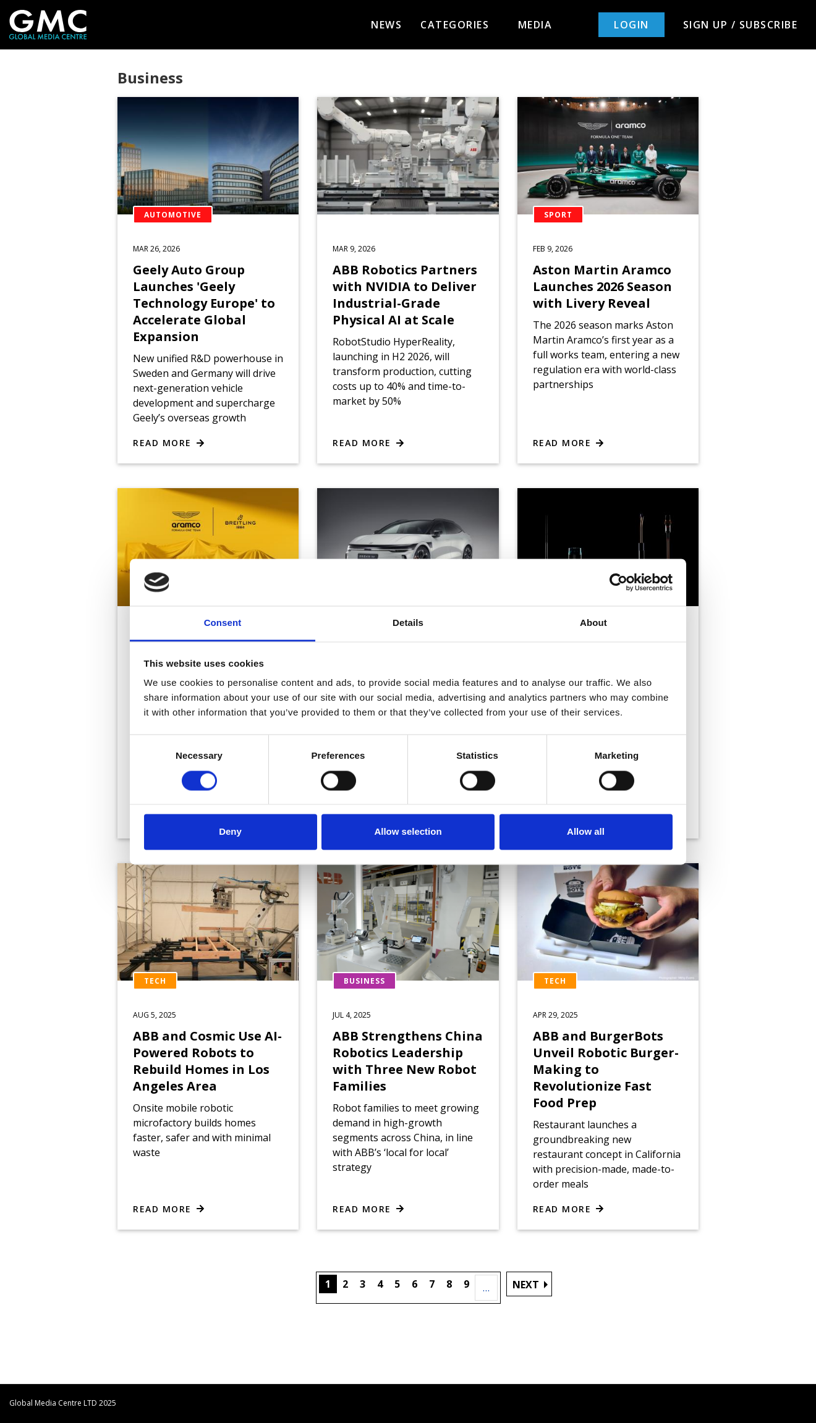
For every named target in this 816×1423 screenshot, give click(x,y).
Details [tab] (408, 623)
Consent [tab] (223, 623)
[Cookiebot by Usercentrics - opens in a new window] (618, 582)
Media (535, 25)
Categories (459, 25)
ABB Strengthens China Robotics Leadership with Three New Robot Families (408, 1061)
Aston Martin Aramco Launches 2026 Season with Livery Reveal (602, 286)
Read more (162, 443)
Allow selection (407, 832)
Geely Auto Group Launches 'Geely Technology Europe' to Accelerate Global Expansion (204, 303)
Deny (230, 832)
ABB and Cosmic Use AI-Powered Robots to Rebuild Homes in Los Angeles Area (207, 1061)
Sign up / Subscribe (740, 25)
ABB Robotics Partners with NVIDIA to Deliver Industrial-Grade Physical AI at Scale (405, 294)
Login (631, 25)
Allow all (586, 832)
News (386, 25)
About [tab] (593, 623)
